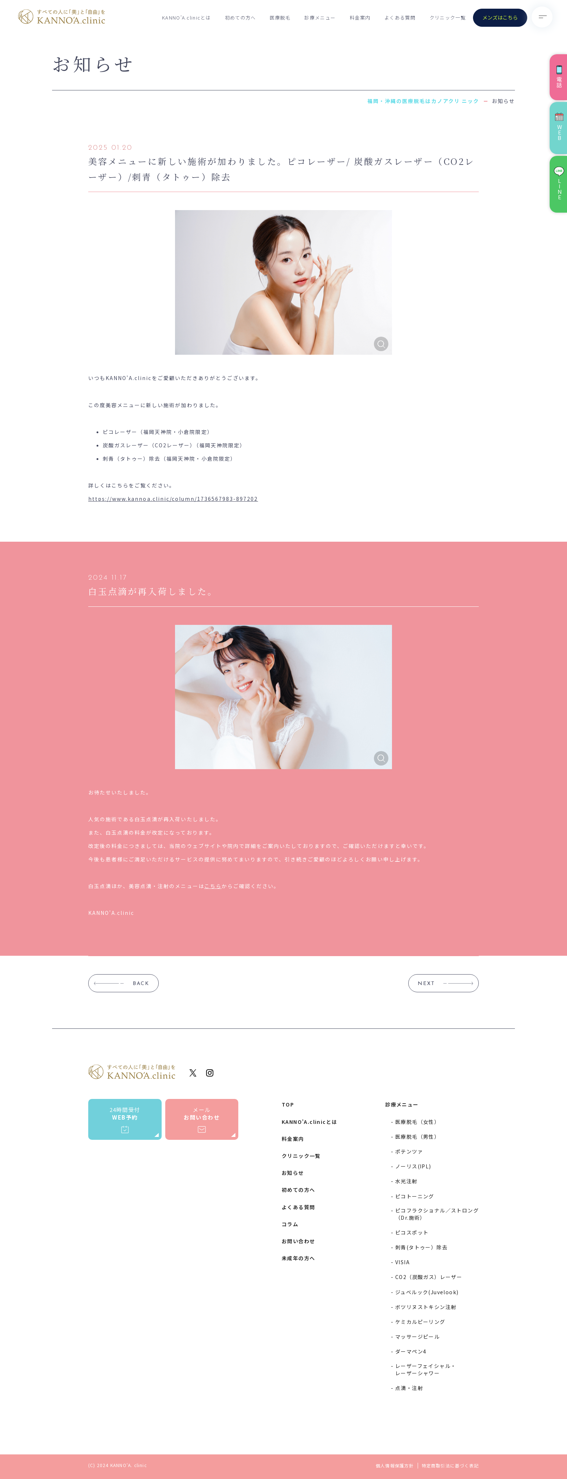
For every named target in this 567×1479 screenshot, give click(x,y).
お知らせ (293, 1172)
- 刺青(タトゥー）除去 (419, 1247)
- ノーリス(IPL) (411, 1166)
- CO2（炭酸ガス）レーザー (426, 1276)
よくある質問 (399, 17)
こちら (213, 886)
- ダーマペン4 (408, 1351)
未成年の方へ (298, 1258)
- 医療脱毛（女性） (415, 1121)
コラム (290, 1224)
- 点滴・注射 (407, 1387)
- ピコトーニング (412, 1196)
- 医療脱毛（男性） (415, 1136)
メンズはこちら (500, 17)
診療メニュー (320, 17)
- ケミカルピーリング (418, 1321)
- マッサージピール (415, 1336)
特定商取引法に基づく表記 (450, 1466)
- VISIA (400, 1262)
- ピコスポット (410, 1232)
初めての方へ (240, 17)
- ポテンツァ (407, 1151)
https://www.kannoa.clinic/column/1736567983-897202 (173, 498)
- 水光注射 (404, 1181)
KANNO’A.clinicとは (186, 17)
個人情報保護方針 (395, 1466)
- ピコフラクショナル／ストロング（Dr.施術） (435, 1214)
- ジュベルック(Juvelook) (425, 1292)
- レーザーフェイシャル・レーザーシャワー (423, 1369)
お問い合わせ (298, 1241)
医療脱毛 (280, 17)
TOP (288, 1104)
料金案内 (360, 17)
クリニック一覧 (448, 17)
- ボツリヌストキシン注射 (423, 1306)
